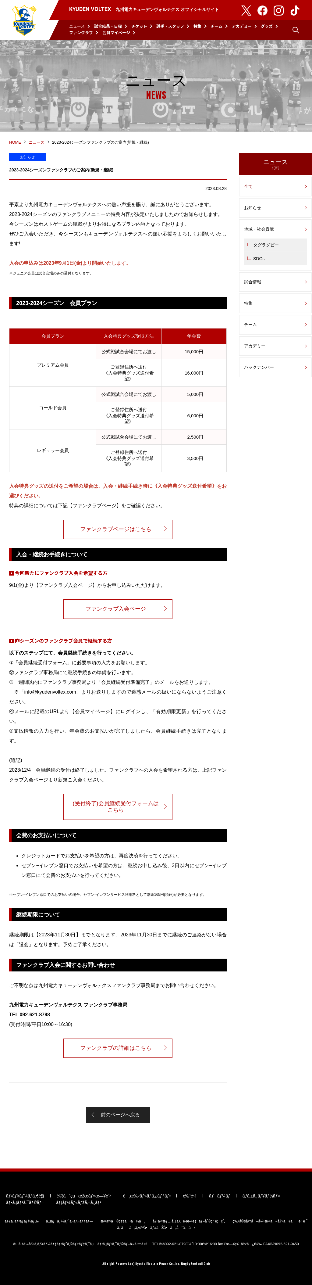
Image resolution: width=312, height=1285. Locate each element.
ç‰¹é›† (190, 1196)
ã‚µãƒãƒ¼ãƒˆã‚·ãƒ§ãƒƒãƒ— (69, 1221)
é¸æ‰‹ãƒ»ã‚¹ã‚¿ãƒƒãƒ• (147, 1196)
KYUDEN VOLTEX (24, 20)
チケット (139, 26)
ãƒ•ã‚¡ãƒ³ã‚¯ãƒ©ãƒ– (25, 1202)
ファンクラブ (81, 32)
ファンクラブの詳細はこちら (115, 1048)
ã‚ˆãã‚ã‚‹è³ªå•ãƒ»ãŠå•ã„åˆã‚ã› (156, 1228)
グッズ (267, 26)
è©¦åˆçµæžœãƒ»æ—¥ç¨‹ (84, 1196)
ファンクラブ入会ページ (116, 609)
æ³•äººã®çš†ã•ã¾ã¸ (123, 1221)
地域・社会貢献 (259, 229)
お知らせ (252, 207)
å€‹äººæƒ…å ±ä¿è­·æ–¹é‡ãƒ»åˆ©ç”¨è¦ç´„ (189, 1221)
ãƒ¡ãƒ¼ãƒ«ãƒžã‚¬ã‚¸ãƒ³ (78, 1202)
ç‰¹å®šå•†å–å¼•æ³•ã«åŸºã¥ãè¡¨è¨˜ (269, 1221)
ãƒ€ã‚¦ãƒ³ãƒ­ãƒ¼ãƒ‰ (22, 1221)
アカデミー (242, 26)
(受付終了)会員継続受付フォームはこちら (116, 806)
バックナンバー (259, 367)
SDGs (258, 258)
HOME (15, 142)
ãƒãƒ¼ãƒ (219, 1196)
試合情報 (252, 281)
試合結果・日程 (108, 26)
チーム (216, 26)
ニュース (77, 26)
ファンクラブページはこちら (115, 529)
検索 (296, 30)
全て (248, 186)
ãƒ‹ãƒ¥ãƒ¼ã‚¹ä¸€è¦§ (25, 1196)
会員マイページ (116, 32)
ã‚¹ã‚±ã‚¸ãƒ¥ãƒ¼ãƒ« (261, 1196)
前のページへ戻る (120, 1114)
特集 (197, 26)
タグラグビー (266, 244)
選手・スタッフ (170, 26)
